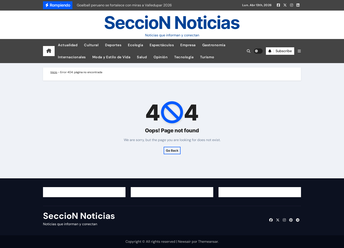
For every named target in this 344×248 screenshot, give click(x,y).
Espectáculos (162, 45)
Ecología (135, 45)
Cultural (91, 45)
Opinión (161, 57)
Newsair (184, 241)
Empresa (188, 45)
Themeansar (208, 241)
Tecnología (184, 57)
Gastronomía (214, 45)
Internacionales (72, 57)
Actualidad (67, 45)
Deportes (113, 45)
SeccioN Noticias (172, 22)
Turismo (207, 57)
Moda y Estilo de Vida (111, 57)
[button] (299, 51)
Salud (142, 57)
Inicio (53, 72)
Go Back (172, 150)
